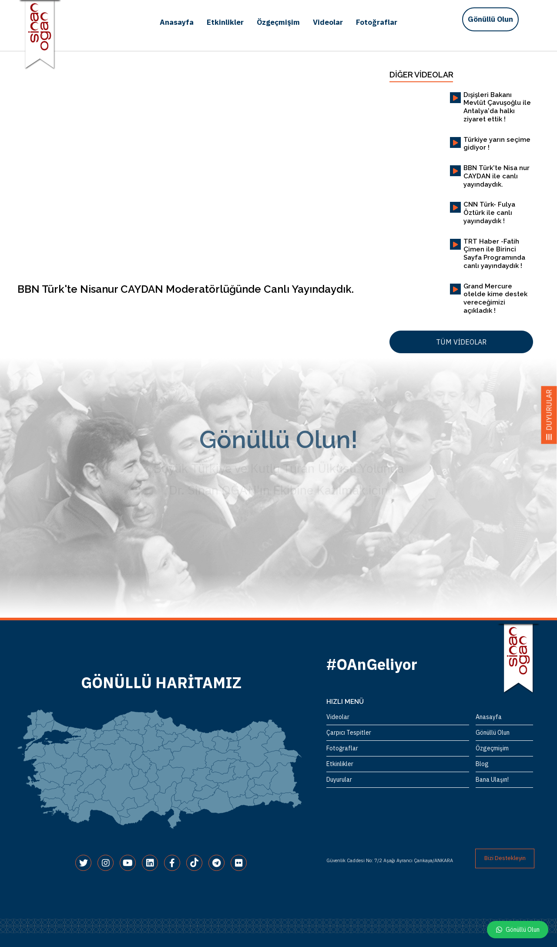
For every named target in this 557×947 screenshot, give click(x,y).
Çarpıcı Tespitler (348, 732)
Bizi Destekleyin (505, 858)
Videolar (328, 22)
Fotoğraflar (376, 22)
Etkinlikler (225, 22)
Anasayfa (177, 22)
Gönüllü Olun (490, 19)
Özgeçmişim (278, 22)
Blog (482, 764)
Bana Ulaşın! (492, 779)
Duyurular (339, 779)
